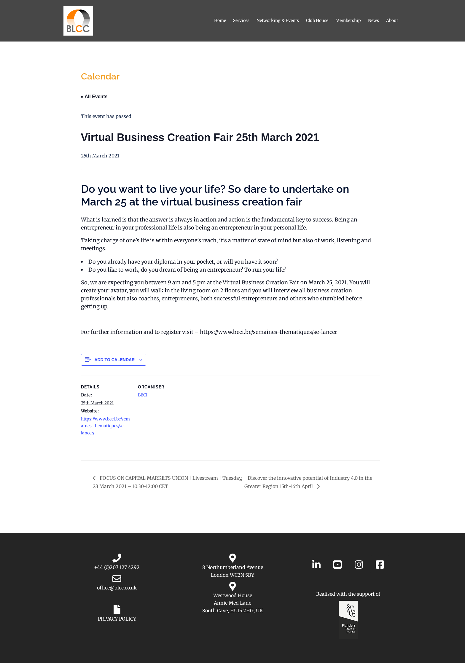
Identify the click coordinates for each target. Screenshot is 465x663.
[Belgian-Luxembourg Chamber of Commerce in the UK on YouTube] (337, 565)
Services (241, 20)
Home (220, 20)
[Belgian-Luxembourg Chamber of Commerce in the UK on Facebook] (379, 565)
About (392, 20)
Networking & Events (278, 20)
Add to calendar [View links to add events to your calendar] (114, 359)
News (373, 20)
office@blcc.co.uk (117, 588)
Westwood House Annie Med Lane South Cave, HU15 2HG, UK (232, 602)
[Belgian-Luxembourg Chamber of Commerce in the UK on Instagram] (358, 565)
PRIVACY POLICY (117, 619)
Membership (348, 20)
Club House (317, 20)
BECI (142, 395)
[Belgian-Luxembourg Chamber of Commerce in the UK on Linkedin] (316, 565)
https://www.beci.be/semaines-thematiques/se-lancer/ (105, 426)
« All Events (94, 96)
